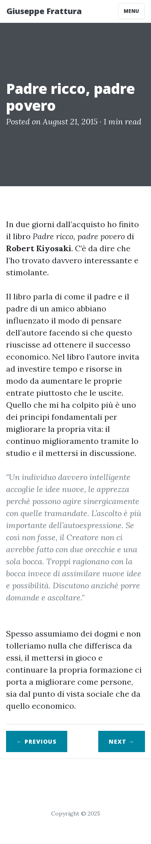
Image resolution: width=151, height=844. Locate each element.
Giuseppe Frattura (44, 11)
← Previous (37, 741)
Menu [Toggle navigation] (131, 11)
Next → (121, 741)
